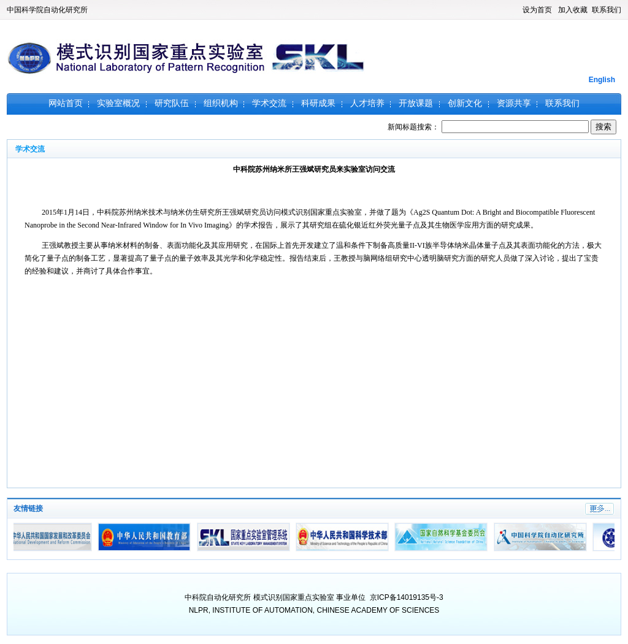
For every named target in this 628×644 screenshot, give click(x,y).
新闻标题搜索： (489, 127)
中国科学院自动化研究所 (47, 10)
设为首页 (537, 10)
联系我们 (606, 10)
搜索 (603, 126)
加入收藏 (573, 10)
